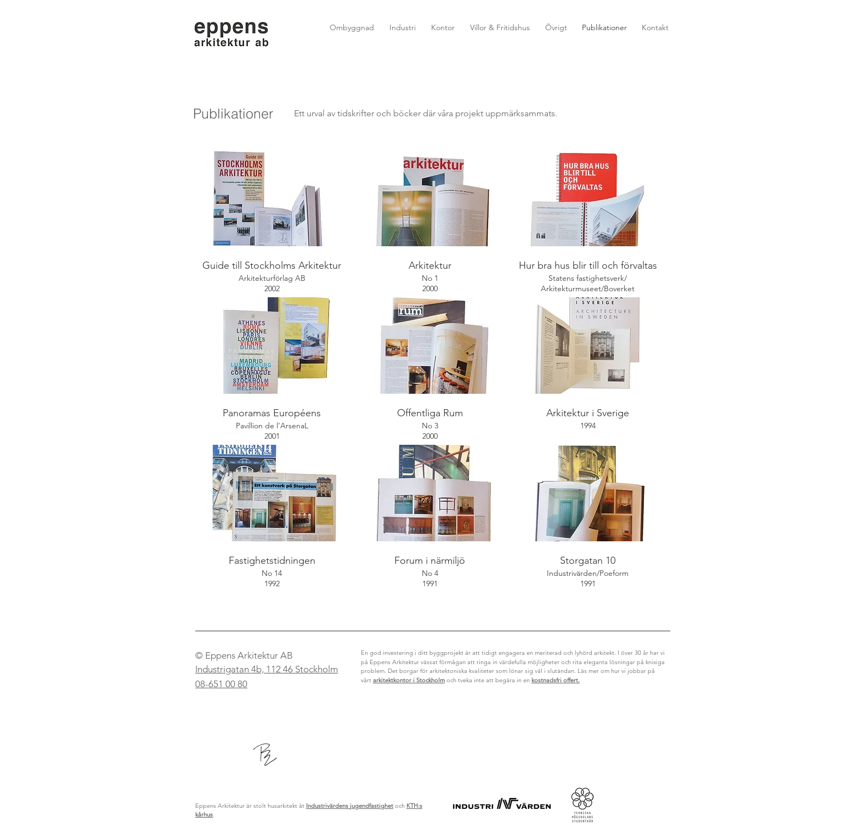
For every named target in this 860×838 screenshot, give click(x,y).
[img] (272, 223)
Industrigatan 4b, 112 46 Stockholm (266, 669)
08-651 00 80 (221, 683)
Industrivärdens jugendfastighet (349, 805)
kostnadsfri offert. (555, 680)
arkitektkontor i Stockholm (409, 680)
